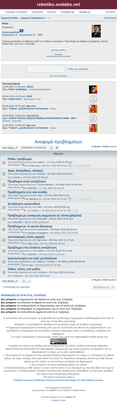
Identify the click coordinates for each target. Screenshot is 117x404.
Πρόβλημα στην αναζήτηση (27, 181)
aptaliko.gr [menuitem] (84, 12)
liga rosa (31, 106)
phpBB (52, 390)
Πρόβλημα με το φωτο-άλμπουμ (30, 226)
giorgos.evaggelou (38, 232)
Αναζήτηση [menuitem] (110, 18)
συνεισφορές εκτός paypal (26, 236)
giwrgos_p (35, 198)
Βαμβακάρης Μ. (10, 35)
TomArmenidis (45, 184)
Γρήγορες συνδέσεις (16, 12)
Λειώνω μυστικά (10, 32)
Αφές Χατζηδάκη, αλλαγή (25, 170)
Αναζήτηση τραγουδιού (24, 203)
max (39, 195)
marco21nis (32, 115)
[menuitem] (56, 400)
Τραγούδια (37, 12)
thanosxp (35, 165)
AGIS (29, 96)
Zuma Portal (66, 388)
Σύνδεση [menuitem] (110, 12)
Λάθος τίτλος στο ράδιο (24, 269)
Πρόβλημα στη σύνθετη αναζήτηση (32, 247)
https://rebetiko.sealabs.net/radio (58, 56)
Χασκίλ (41, 173)
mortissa (42, 272)
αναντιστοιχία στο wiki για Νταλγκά (32, 258)
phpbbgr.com (70, 397)
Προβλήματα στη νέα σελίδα (27, 192)
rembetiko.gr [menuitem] (67, 12)
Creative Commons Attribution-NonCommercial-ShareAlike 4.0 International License (58, 380)
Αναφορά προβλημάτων (58, 141)
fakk (39, 207)
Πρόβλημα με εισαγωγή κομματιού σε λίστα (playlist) (44, 215)
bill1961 (32, 188)
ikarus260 (42, 229)
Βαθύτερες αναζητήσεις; (58, 76)
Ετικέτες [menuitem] (51, 12)
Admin (29, 86)
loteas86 (42, 218)
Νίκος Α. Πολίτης (46, 261)
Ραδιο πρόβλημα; (20, 159)
